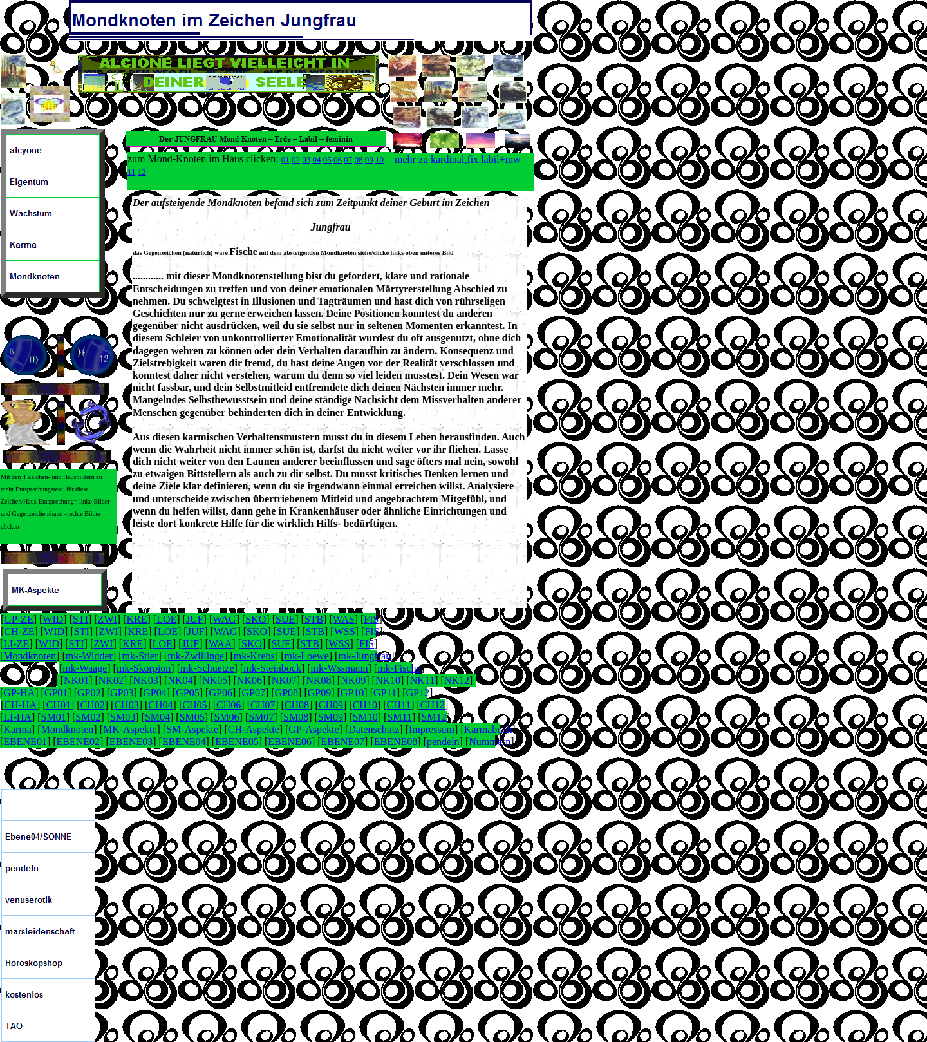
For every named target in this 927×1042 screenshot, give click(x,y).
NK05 (214, 680)
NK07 (284, 680)
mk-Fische (399, 668)
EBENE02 (78, 741)
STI (80, 619)
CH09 (331, 704)
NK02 (111, 680)
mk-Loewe (306, 655)
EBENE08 (396, 741)
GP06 (220, 692)
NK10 (387, 680)
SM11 (399, 717)
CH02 (92, 704)
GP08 (286, 692)
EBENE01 (25, 741)
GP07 (253, 692)
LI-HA (17, 717)
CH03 (126, 704)
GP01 (56, 692)
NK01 (76, 680)
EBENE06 (290, 741)
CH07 (262, 704)
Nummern (489, 741)
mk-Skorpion (144, 668)
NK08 (318, 680)
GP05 (187, 692)
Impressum (431, 729)
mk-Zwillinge (195, 655)
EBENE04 (184, 741)
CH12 (432, 704)
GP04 (154, 692)
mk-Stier (140, 655)
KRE (136, 619)
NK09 (353, 680)
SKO (255, 619)
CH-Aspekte (253, 729)
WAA (220, 643)
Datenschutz (373, 729)
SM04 (157, 717)
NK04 (179, 680)
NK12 (456, 680)
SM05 (192, 717)
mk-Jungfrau (364, 655)
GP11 (385, 692)
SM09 (330, 717)
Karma (17, 729)
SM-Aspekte (192, 729)
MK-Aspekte (130, 729)
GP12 (417, 692)
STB (313, 619)
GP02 (88, 692)
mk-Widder (89, 655)
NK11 (422, 680)
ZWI (107, 619)
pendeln (443, 741)
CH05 (194, 704)
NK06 (249, 680)
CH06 (228, 704)
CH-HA (20, 704)
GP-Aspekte (313, 729)
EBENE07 (343, 741)
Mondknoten (29, 655)
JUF (194, 619)
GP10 (352, 692)
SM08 (295, 717)
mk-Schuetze (207, 668)
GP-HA (19, 692)
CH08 (297, 704)
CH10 (365, 704)
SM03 (122, 717)
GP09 (319, 692)
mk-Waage (84, 668)
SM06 (226, 717)
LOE (166, 619)
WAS (344, 619)
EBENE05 (237, 741)
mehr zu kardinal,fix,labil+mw (458, 159)
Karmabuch (488, 729)
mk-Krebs (254, 655)
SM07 (261, 717)
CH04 (160, 704)
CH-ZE (19, 631)
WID (52, 619)
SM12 (434, 717)
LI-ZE (16, 643)
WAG (224, 619)
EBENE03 (131, 741)
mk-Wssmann (339, 668)
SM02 (87, 717)
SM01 (53, 717)
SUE (285, 619)
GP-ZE (18, 619)
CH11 (399, 704)
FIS (371, 619)
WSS (344, 631)
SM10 (365, 717)
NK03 (145, 680)
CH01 (58, 704)
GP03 (121, 692)
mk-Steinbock (272, 668)
